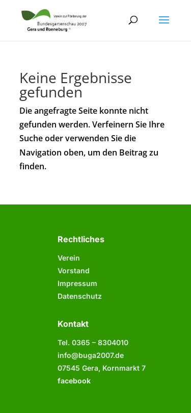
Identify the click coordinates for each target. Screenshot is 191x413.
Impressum (77, 283)
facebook (74, 380)
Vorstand (74, 270)
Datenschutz (80, 296)
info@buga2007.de (91, 355)
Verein (69, 257)
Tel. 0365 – (93, 342)
